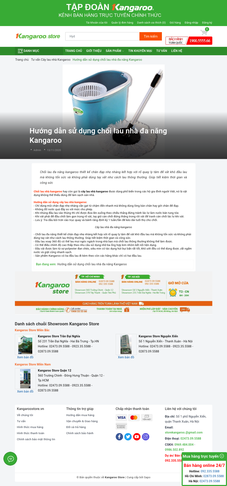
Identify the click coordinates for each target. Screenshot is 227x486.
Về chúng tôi (25, 415)
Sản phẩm (115, 51)
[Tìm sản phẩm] (102, 36)
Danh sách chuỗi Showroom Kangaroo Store (57, 323)
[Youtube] (136, 436)
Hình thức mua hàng (31, 427)
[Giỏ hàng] (204, 32)
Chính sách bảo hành (80, 433)
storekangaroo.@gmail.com (184, 432)
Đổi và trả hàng (76, 427)
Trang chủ (73, 51)
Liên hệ (176, 51)
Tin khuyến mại (140, 51)
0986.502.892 (174, 449)
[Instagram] (145, 436)
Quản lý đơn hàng (122, 22)
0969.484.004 (184, 444)
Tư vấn (161, 51)
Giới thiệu (94, 51)
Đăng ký (207, 22)
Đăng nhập (191, 22)
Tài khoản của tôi (96, 22)
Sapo (147, 477)
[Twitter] (128, 436)
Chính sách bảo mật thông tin (37, 439)
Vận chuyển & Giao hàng (82, 421)
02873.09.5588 (213, 476)
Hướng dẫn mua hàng (81, 415)
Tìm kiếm (150, 36)
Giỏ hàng (175, 22)
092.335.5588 (174, 460)
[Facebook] (119, 436)
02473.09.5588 (191, 438)
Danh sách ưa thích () (151, 22)
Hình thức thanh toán (31, 433)
